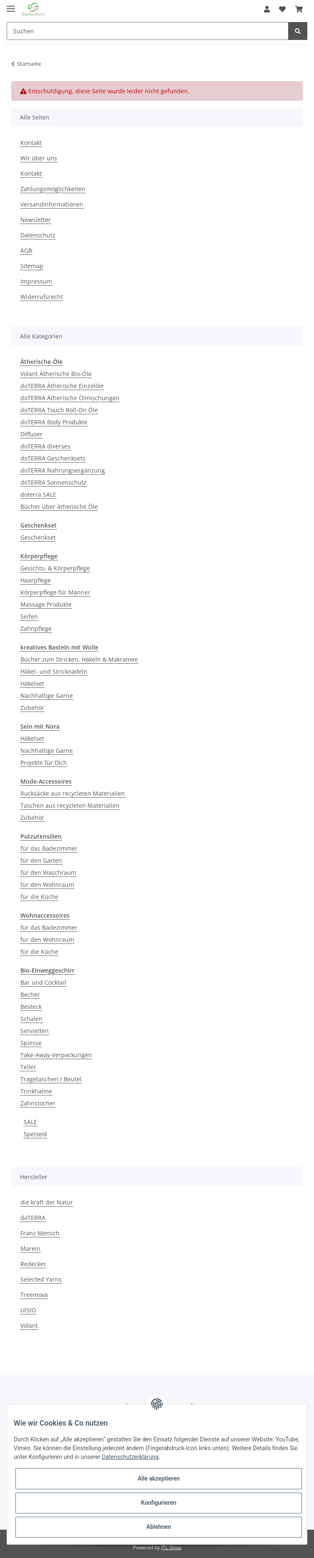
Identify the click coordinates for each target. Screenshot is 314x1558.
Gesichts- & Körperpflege (55, 568)
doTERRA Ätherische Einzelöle (62, 386)
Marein (30, 1248)
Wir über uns (38, 158)
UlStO (28, 1310)
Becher (30, 994)
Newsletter (35, 220)
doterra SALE (38, 494)
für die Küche (39, 897)
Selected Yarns (41, 1279)
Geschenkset (38, 537)
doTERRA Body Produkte (53, 422)
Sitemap (31, 266)
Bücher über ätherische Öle (59, 506)
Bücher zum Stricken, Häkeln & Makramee (79, 659)
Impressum (36, 281)
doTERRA (32, 1218)
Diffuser (31, 434)
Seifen (29, 616)
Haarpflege (35, 580)
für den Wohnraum (47, 885)
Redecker (33, 1264)
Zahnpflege (36, 628)
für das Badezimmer (48, 848)
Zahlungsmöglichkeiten (52, 189)
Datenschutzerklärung (130, 1456)
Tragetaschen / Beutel (51, 1079)
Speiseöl (35, 1134)
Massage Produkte (46, 604)
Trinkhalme (36, 1091)
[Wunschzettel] (282, 9)
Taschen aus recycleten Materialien (70, 805)
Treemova (34, 1295)
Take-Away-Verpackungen (56, 1055)
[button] (266, 9)
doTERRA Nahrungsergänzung (62, 470)
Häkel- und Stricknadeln (53, 671)
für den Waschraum (48, 872)
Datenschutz (37, 235)
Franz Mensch (40, 1233)
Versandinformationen (51, 204)
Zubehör (32, 708)
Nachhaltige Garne (46, 695)
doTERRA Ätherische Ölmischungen (70, 398)
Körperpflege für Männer (55, 592)
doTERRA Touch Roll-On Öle (59, 410)
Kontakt (31, 143)
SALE (30, 1122)
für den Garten (41, 860)
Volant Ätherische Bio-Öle (56, 374)
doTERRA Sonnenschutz (53, 482)
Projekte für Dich (43, 763)
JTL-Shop (171, 1547)
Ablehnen (158, 1526)
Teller (28, 1067)
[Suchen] (148, 31)
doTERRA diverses (45, 446)
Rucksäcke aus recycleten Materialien (72, 793)
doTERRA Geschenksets (52, 458)
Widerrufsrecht (41, 297)
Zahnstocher (37, 1103)
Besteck (31, 1006)
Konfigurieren (158, 1502)
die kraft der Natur (46, 1202)
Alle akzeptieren (158, 1478)
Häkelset (32, 683)
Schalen (31, 1019)
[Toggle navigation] (11, 5)
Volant (29, 1325)
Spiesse (31, 1043)
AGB (26, 250)
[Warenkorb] (299, 9)
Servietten (34, 1031)
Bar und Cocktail (43, 982)
